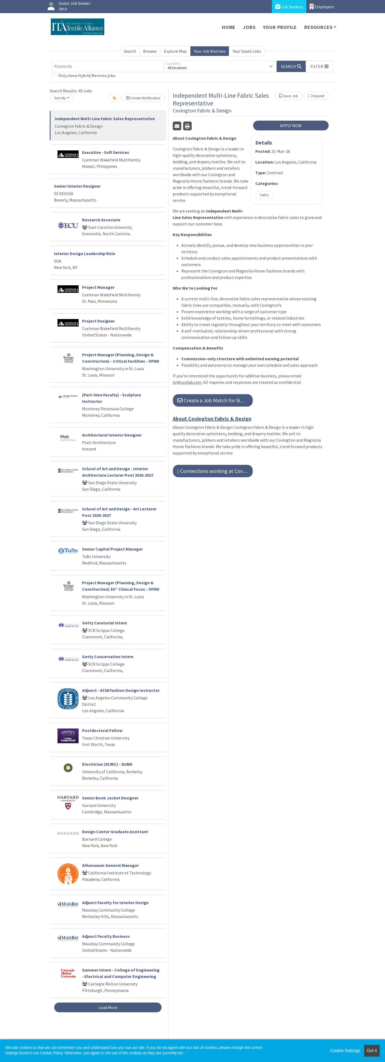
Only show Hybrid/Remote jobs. (87, 75)
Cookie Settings (345, 1050)
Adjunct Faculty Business (106, 936)
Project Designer (98, 321)
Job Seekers (289, 6)
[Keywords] (108, 66)
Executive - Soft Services (105, 152)
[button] (319, 66)
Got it (372, 1050)
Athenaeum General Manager (110, 865)
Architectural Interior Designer (112, 435)
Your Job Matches (210, 51)
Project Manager (98, 287)
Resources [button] (318, 27)
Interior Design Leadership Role (84, 253)
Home (229, 27)
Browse (150, 51)
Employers (322, 6)
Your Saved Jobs (247, 51)
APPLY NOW (291, 125)
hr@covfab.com (187, 382)
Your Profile (280, 27)
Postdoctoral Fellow (102, 730)
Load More (107, 1007)
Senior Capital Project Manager (112, 549)
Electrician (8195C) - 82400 (107, 764)
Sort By (60, 98)
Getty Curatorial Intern (104, 622)
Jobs (249, 27)
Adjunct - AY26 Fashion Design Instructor (121, 690)
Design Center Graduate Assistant (115, 831)
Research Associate (101, 219)
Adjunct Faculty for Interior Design (115, 902)
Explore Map (175, 51)
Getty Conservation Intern (107, 656)
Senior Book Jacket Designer (110, 798)
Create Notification (143, 98)
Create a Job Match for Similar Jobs (215, 400)
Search (130, 51)
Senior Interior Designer (77, 186)
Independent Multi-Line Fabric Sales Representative (105, 118)
